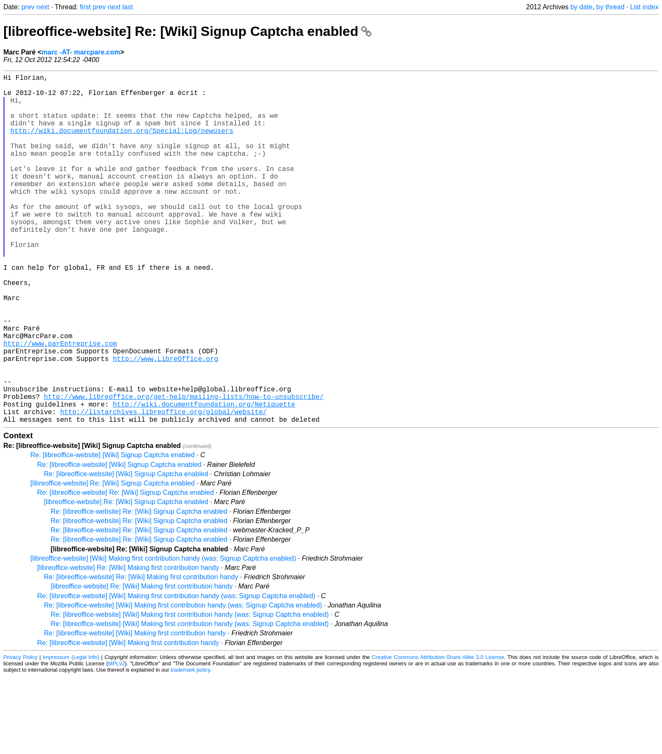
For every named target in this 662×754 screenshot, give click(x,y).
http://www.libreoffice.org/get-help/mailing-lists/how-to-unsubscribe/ (183, 469)
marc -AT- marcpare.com (80, 52)
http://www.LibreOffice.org (165, 422)
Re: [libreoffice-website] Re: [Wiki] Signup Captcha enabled (125, 570)
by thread (610, 7)
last (127, 7)
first (85, 7)
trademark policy (190, 747)
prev (28, 7)
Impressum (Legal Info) (71, 735)
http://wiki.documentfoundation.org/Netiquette (204, 478)
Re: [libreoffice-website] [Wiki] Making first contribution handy (135, 710)
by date (581, 7)
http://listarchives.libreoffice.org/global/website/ (163, 487)
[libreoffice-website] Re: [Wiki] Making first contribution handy (128, 645)
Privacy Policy (20, 735)
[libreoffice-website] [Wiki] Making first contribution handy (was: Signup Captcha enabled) (163, 636)
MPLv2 (116, 741)
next (42, 7)
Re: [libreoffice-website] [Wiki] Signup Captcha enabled (112, 532)
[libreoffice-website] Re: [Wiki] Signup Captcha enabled (187, 31)
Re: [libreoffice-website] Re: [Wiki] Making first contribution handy (141, 654)
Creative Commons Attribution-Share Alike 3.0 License (438, 735)
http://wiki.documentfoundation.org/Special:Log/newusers (122, 144)
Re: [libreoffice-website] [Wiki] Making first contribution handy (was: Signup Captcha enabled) (176, 673)
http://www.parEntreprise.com (60, 404)
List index (644, 7)
